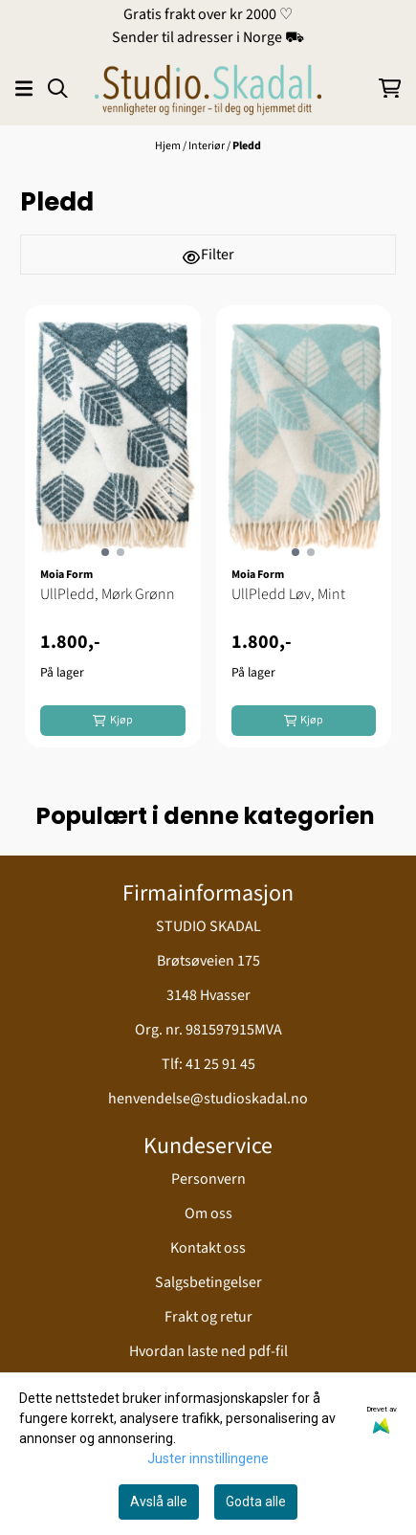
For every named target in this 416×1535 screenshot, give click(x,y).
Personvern (208, 1179)
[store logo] (207, 88)
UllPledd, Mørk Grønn (107, 594)
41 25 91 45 (220, 1064)
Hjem (169, 146)
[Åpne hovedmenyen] (24, 88)
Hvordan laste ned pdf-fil (208, 1351)
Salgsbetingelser (208, 1282)
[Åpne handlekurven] (389, 88)
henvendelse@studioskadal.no (208, 1098)
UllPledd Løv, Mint (288, 594)
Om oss (208, 1213)
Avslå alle (158, 1501)
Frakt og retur (208, 1316)
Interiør (207, 146)
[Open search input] (58, 88)
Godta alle (256, 1501)
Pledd (246, 146)
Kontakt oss (208, 1247)
